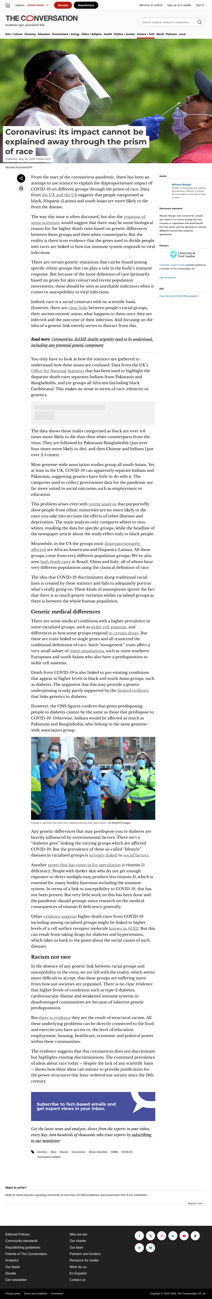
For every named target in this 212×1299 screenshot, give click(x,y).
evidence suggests (60, 916)
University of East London (172, 265)
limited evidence (133, 690)
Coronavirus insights (48, 1157)
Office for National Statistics (57, 371)
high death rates (55, 561)
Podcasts (171, 34)
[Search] (199, 22)
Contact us (77, 1280)
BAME (114, 1152)
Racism (64, 1152)
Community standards (21, 1241)
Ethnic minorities (98, 1152)
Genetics (42, 1152)
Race (53, 1152)
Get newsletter (16, 1280)
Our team (76, 1247)
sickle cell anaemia (108, 627)
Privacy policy (12, 1293)
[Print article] (21, 188)
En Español (78, 1273)
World (160, 34)
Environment (66, 34)
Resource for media (84, 1260)
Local (182, 34)
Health (108, 34)
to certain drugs (123, 633)
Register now (195, 1203)
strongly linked (103, 855)
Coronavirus (78, 1152)
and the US (66, 195)
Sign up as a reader (179, 5)
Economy (30, 34)
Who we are (78, 1234)
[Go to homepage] (8, 5)
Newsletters (86, 5)
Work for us (78, 1267)
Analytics (12, 1260)
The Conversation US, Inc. (192, 1293)
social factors (135, 855)
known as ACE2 (123, 928)
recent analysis (103, 504)
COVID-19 (127, 1152)
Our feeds (12, 1267)
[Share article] (21, 178)
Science (145, 34)
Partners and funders (85, 1254)
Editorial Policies (17, 1234)
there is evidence (55, 1017)
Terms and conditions (35, 1293)
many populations (87, 651)
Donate (63, 5)
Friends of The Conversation (26, 1254)
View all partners (167, 277)
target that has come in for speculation (84, 865)
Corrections (57, 1293)
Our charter (78, 1241)
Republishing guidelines (22, 1247)
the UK (48, 195)
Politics (124, 34)
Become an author (151, 5)
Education (44, 34)
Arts (13, 34)
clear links (78, 308)
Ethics (92, 34)
